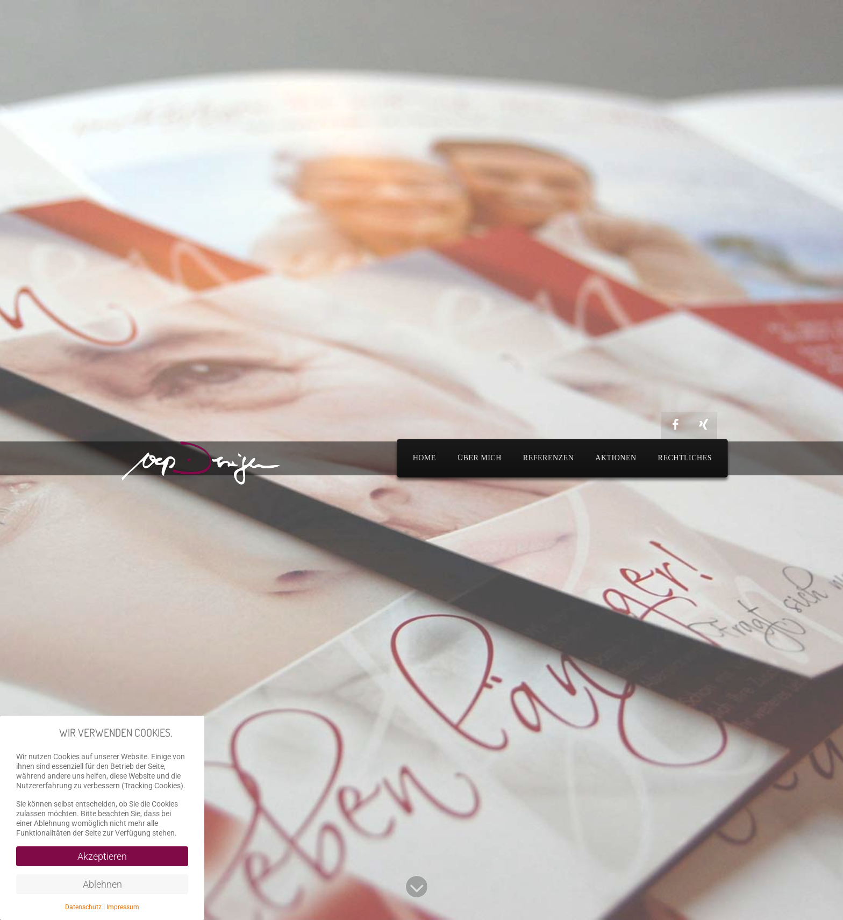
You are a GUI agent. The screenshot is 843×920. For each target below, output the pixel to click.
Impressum (122, 907)
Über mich (480, 458)
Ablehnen (102, 884)
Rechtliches (685, 458)
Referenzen (548, 458)
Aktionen (615, 458)
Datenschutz (83, 907)
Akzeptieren (102, 856)
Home (424, 458)
